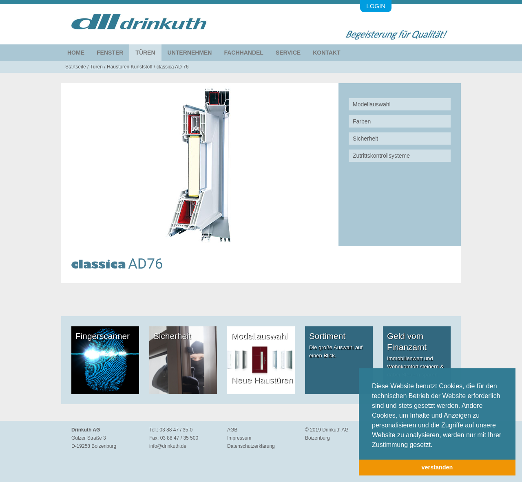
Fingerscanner (102, 336)
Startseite (75, 67)
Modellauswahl (372, 104)
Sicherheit (365, 138)
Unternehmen (190, 52)
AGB (232, 430)
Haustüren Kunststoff (130, 67)
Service (288, 52)
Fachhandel (243, 52)
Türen (145, 52)
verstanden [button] (437, 467)
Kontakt (326, 52)
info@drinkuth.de (167, 446)
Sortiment (327, 336)
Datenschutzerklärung (251, 446)
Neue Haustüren (262, 380)
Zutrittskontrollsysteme (381, 155)
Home (75, 52)
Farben (362, 121)
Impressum (239, 438)
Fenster (110, 52)
